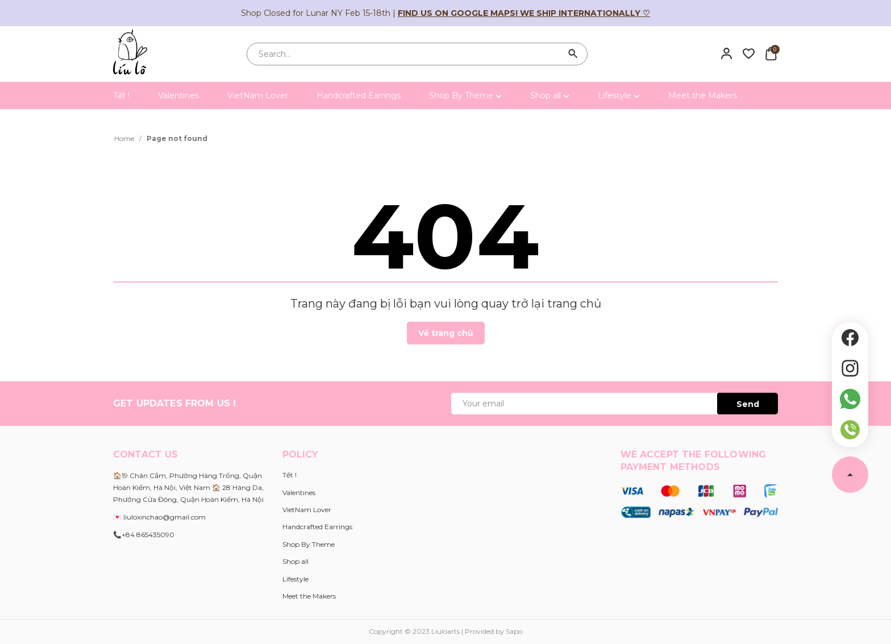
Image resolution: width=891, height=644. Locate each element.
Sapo (514, 631)
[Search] (573, 54)
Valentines (178, 95)
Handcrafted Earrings (359, 95)
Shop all (549, 95)
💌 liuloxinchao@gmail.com (159, 517)
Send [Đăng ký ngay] (747, 404)
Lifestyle (619, 95)
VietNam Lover (257, 95)
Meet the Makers (702, 95)
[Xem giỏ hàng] (771, 53)
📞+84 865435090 (143, 534)
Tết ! (121, 95)
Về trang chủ (445, 333)
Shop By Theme (465, 95)
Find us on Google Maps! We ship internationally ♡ (524, 13)
